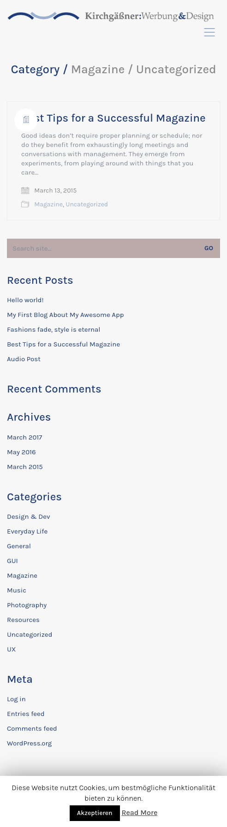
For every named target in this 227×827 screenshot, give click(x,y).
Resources (23, 620)
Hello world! (25, 300)
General (19, 546)
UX (11, 649)
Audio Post (24, 359)
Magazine (48, 204)
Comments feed (32, 728)
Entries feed (26, 714)
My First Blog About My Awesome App (65, 315)
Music (16, 590)
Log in (16, 699)
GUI (12, 561)
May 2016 (21, 452)
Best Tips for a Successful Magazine (113, 118)
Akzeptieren (95, 813)
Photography (27, 605)
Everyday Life (27, 531)
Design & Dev (28, 516)
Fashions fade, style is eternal (53, 329)
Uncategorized (87, 204)
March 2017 (24, 437)
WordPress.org (29, 743)
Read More (139, 812)
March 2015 (25, 467)
